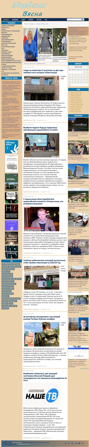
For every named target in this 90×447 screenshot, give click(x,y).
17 (69, 80)
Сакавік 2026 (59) (75, 95)
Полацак (13, 279)
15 (84, 77)
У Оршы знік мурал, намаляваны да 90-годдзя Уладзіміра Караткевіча (76, 181)
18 (72, 80)
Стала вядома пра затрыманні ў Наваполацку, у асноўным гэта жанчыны (78, 134)
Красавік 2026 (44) (75, 94)
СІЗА (3, 281)
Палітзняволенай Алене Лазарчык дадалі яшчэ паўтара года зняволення (11, 136)
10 (69, 77)
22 (84, 80)
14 (81, 77)
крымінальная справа (7, 298)
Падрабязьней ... (42, 120)
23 (87, 80)
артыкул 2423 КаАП (7, 293)
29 (84, 82)
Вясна (32, 13)
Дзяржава (36, 192)
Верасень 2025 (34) (76, 106)
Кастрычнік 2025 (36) (76, 104)
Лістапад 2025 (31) (75, 103)
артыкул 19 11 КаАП (7, 286)
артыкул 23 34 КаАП (7, 288)
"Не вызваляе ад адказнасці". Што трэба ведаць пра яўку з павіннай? (11, 82)
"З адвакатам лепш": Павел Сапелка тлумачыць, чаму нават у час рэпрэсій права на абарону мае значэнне (11, 94)
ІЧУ (3, 264)
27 (78, 82)
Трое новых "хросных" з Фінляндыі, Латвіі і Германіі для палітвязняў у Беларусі (11, 131)
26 (75, 82)
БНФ (8, 264)
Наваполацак (5, 279)
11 (72, 77)
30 (87, 82)
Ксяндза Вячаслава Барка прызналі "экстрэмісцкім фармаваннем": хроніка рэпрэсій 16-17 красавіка (11, 126)
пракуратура (13, 301)
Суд (34, 120)
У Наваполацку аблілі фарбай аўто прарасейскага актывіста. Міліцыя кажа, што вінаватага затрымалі (43, 201)
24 (69, 82)
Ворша (17, 264)
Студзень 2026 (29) (76, 99)
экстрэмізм (5, 308)
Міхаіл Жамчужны (7, 276)
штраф (14, 306)
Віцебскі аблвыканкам (14, 266)
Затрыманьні (37, 253)
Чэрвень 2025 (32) (75, 111)
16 (87, 77)
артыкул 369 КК (6, 291)
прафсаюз (4, 303)
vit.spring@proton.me (23, 444)
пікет (11, 303)
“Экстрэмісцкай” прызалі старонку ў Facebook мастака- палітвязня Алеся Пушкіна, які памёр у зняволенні (77, 231)
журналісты (5, 296)
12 (75, 77)
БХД (12, 264)
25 (72, 82)
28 (81, 82)
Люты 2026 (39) (75, 97)
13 (78, 77)
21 (81, 80)
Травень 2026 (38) (75, 92)
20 (78, 80)
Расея (19, 279)
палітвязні (5, 301)
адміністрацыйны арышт (8, 283)
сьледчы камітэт (6, 306)
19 (75, 80)
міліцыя (18, 298)
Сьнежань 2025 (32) (76, 101)
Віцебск (4, 266)
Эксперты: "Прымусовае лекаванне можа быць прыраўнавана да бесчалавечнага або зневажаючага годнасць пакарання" (11, 87)
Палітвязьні (36, 438)
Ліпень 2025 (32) (75, 110)
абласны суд (10, 281)
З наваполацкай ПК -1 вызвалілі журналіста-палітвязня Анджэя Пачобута (78, 157)
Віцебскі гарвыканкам (8, 269)
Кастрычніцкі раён (7, 274)
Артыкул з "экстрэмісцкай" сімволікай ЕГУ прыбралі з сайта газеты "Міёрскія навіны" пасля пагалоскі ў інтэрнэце (77, 363)
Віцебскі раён (5, 271)
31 (69, 85)
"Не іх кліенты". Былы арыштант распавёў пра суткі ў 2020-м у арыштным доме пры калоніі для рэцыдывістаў (10, 108)
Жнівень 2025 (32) (75, 108)
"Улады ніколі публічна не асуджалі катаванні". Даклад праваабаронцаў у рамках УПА (11, 114)
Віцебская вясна (17, 442)
